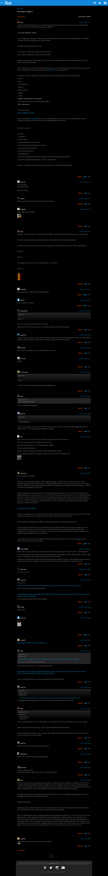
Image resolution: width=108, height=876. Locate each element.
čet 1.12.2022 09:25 (85, 780)
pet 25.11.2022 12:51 (85, 300)
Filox (21, 780)
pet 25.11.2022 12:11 (85, 22)
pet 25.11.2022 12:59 (85, 358)
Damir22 (22, 182)
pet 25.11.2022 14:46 (85, 396)
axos (21, 437)
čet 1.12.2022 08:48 (85, 743)
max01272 (23, 335)
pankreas (23, 618)
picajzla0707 (24, 311)
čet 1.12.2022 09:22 (85, 767)
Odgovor (79, 176)
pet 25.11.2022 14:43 (85, 372)
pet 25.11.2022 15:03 (85, 413)
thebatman (23, 754)
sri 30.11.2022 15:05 (85, 640)
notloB (22, 607)
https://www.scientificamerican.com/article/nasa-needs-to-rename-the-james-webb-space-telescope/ (50, 585)
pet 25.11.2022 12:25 (85, 182)
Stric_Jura (23, 358)
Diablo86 (22, 209)
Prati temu (82, 16)
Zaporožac (23, 569)
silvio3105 (23, 767)
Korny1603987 (33, 118)
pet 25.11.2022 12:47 (85, 289)
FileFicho (23, 348)
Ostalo (20, 8)
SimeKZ (22, 300)
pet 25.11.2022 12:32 (85, 198)
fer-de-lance (24, 372)
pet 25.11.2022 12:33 (85, 209)
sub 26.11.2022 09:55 (85, 569)
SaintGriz (23, 580)
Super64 (22, 413)
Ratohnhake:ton (50, 70)
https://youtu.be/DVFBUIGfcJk (26, 508)
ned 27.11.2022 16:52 (85, 618)
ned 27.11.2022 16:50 (85, 607)
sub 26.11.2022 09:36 (85, 473)
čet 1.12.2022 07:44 (85, 708)
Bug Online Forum (8, 2)
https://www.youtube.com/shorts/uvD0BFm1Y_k (32, 643)
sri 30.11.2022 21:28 (85, 651)
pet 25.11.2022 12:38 (85, 231)
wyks (21, 22)
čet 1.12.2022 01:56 (85, 687)
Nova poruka (21, 16)
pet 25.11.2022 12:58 (85, 311)
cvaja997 (22, 640)
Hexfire (22, 198)
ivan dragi (23, 473)
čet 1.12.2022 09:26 (85, 839)
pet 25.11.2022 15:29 (85, 437)
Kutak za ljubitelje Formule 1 (26, 113)
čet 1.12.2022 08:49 (85, 754)
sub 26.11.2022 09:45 (85, 549)
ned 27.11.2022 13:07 (85, 580)
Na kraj (88, 16)
